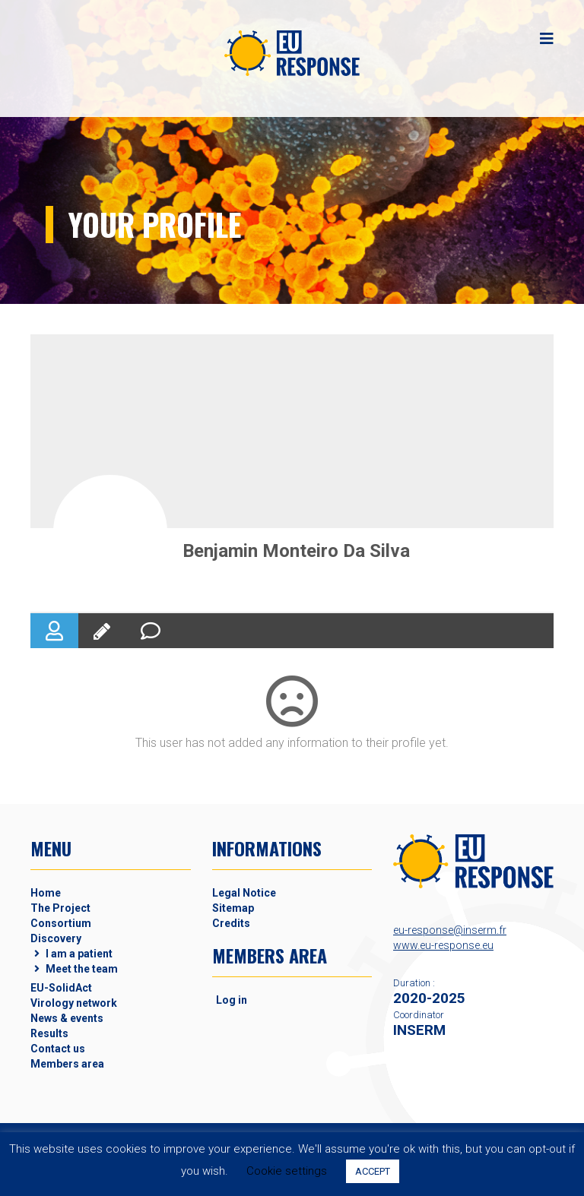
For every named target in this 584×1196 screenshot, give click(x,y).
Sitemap (233, 908)
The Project (60, 908)
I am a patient (79, 954)
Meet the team (82, 969)
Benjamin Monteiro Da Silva (296, 551)
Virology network (73, 1003)
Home (45, 893)
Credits (231, 923)
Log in (231, 1000)
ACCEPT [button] (372, 1171)
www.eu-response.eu (443, 945)
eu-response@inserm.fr (449, 930)
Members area (67, 1064)
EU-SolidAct (61, 988)
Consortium (60, 923)
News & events (66, 1018)
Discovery (55, 938)
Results (49, 1033)
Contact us (57, 1049)
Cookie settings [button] (286, 1171)
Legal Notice (244, 893)
